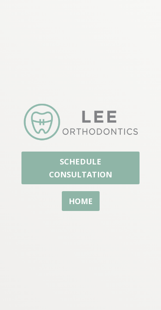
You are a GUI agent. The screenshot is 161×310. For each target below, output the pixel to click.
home (81, 201)
